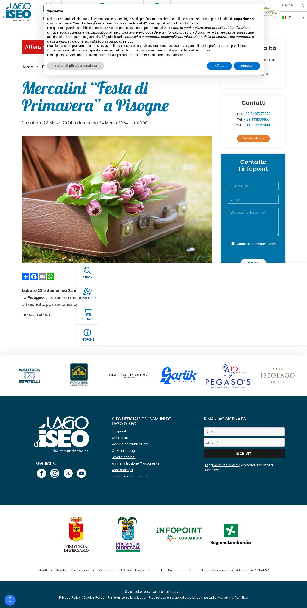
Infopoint (119, 431)
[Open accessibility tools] (10, 600)
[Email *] (244, 442)
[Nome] (244, 431)
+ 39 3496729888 (257, 125)
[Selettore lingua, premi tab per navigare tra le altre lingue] (293, 17)
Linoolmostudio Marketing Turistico (220, 597)
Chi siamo (120, 437)
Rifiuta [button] (219, 66)
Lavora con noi (123, 457)
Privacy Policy (265, 243)
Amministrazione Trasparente (136, 463)
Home (27, 67)
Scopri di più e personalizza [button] (76, 66)
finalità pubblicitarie (110, 37)
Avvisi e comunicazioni (130, 444)
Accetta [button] (247, 66)
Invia (253, 263)
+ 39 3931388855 (256, 119)
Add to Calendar (253, 138)
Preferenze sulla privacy (127, 597)
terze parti (118, 28)
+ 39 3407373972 (257, 113)
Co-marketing (123, 450)
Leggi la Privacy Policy (222, 465)
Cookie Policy (94, 597)
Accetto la (256, 243)
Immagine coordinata (129, 476)
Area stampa (122, 470)
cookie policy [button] (189, 23)
